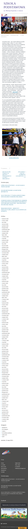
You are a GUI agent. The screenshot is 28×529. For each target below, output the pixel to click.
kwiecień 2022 (5, 302)
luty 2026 (4, 222)
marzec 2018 (5, 385)
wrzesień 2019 (5, 356)
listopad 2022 (5, 290)
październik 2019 (6, 354)
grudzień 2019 (5, 351)
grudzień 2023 (5, 268)
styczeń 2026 (5, 224)
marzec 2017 (5, 406)
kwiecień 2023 (5, 281)
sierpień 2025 (5, 233)
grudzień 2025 (5, 226)
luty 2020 (4, 347)
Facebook (4, 523)
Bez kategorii (5, 429)
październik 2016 (6, 415)
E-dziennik (17, 466)
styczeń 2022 (5, 308)
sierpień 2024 (5, 254)
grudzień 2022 (5, 288)
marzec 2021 (5, 324)
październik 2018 (6, 374)
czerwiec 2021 (5, 319)
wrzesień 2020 (5, 335)
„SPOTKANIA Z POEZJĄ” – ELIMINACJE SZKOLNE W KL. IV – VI (20, 174)
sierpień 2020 (5, 336)
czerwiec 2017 (5, 401)
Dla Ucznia (3, 466)
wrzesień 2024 (5, 252)
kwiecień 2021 (5, 322)
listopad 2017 (5, 392)
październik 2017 (6, 394)
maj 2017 (4, 403)
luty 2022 (4, 306)
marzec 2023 (5, 283)
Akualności (3, 470)
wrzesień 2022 (5, 294)
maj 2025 (4, 238)
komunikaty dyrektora (7, 433)
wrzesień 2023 (5, 274)
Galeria (3, 431)
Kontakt (2, 472)
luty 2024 (4, 265)
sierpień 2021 (5, 317)
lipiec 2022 (4, 297)
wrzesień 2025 (5, 231)
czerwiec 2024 (5, 258)
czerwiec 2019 (5, 360)
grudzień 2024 (5, 247)
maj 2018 (4, 381)
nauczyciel (15, 91)
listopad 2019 (5, 353)
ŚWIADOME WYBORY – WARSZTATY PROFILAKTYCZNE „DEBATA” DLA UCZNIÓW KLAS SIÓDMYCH (13, 210)
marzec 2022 (5, 304)
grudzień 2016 (5, 412)
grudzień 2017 (5, 390)
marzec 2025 (5, 242)
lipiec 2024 (4, 256)
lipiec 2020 (4, 338)
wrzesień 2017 (5, 396)
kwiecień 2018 (5, 383)
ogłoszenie (4, 434)
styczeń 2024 (5, 267)
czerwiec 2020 (5, 340)
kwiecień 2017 (5, 405)
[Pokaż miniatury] (14, 157)
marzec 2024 (5, 263)
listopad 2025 (5, 227)
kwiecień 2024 (5, 261)
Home (2, 463)
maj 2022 (4, 301)
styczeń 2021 (5, 328)
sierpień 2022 (5, 295)
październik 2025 (6, 229)
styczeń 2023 (5, 286)
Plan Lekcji (17, 464)
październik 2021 (6, 313)
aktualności (4, 168)
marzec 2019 (5, 365)
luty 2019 (4, 367)
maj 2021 (4, 320)
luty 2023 (4, 285)
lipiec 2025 (4, 234)
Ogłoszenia (17, 463)
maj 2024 (4, 260)
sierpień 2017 (5, 397)
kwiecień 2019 (5, 363)
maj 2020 (4, 342)
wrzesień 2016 (5, 417)
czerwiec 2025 (5, 236)
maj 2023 (4, 279)
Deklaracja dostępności (20, 468)
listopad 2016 (5, 413)
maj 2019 (4, 362)
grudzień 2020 (5, 329)
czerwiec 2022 (5, 299)
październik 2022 (6, 292)
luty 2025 (4, 243)
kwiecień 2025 (5, 240)
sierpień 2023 (5, 276)
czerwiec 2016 (5, 419)
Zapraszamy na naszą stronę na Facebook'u (14, 505)
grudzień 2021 (5, 310)
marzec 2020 (5, 345)
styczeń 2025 (5, 245)
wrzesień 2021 (5, 315)
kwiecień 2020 (5, 344)
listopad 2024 (5, 249)
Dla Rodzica (4, 468)
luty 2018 (4, 387)
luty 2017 (4, 408)
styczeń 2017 (5, 410)
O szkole (3, 464)
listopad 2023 (5, 270)
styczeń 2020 (5, 349)
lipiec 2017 (4, 399)
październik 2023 (6, 272)
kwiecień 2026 (5, 218)
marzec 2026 (5, 220)
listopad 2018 (5, 372)
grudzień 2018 (5, 371)
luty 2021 (4, 326)
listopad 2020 (5, 331)
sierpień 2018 (5, 378)
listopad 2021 (5, 311)
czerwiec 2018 (5, 379)
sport (3, 436)
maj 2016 (4, 421)
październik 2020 (6, 333)
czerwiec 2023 (5, 277)
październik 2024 (6, 251)
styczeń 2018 (5, 388)
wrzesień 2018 (5, 376)
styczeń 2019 (5, 369)
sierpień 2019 (5, 358)
